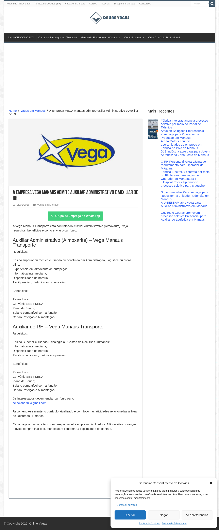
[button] (211, 483)
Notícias (105, 3)
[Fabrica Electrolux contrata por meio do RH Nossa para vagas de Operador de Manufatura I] (153, 175)
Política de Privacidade (174, 523)
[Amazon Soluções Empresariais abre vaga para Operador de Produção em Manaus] (153, 134)
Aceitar (130, 515)
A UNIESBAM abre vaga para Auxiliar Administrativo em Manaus (184, 204)
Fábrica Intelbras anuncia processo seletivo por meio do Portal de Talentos (184, 124)
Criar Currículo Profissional (164, 37)
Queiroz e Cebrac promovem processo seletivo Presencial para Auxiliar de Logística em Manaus (183, 216)
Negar (164, 515)
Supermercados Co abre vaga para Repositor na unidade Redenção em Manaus (185, 195)
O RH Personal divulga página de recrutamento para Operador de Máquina (183, 165)
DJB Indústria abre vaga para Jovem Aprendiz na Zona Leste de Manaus (185, 153)
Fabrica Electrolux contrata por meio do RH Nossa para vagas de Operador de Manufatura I (185, 175)
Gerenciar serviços (127, 505)
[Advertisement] (109, 76)
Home (13, 110)
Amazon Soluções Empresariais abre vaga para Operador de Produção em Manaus (182, 134)
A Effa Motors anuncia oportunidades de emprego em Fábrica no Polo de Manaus (181, 144)
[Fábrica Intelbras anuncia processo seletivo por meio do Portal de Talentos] (153, 124)
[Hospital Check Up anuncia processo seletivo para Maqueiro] (153, 185)
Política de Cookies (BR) (48, 3)
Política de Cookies (149, 523)
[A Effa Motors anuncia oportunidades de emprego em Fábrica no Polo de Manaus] (153, 144)
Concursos (145, 3)
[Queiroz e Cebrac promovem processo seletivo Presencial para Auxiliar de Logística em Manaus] (153, 216)
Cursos (93, 3)
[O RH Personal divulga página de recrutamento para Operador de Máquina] (153, 165)
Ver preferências (197, 515)
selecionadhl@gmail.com (30, 403)
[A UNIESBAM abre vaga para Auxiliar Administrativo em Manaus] (153, 206)
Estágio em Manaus (124, 3)
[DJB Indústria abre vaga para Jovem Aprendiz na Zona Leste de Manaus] (153, 155)
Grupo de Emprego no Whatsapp (100, 37)
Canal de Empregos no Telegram (57, 37)
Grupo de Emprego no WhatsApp (75, 216)
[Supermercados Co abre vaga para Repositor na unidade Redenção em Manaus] (153, 195)
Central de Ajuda (134, 37)
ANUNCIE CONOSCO (21, 37)
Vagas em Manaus (75, 3)
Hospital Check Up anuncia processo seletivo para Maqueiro (183, 183)
